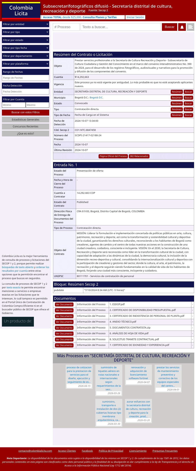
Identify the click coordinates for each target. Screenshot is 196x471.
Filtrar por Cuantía (13, 99)
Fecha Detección (12, 85)
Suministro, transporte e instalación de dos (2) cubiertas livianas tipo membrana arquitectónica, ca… (108, 411)
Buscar (188, 91)
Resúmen (177, 91)
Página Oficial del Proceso (113, 156)
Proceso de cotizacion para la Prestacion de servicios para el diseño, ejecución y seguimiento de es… (79, 375)
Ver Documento (64, 304)
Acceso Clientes (67, 450)
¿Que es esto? (25, 133)
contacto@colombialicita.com (35, 450)
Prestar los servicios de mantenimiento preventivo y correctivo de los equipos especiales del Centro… (168, 376)
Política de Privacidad (111, 450)
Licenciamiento (138, 450)
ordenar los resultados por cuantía (25, 268)
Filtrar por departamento (17, 56)
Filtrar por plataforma (15, 63)
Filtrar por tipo (11, 32)
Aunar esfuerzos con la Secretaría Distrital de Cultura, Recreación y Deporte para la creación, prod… (138, 409)
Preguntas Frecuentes (165, 450)
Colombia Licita (21, 10)
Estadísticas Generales (25, 119)
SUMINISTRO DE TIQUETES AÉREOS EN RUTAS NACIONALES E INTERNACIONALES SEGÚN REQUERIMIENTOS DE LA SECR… (109, 378)
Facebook (87, 450)
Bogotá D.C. (96, 97)
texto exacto (13, 287)
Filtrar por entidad (13, 24)
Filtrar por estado (13, 40)
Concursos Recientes (25, 126)
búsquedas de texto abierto (17, 267)
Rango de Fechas (13, 71)
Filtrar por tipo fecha (15, 48)
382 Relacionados (139, 156)
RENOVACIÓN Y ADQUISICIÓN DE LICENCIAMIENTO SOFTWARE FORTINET (138, 373)
